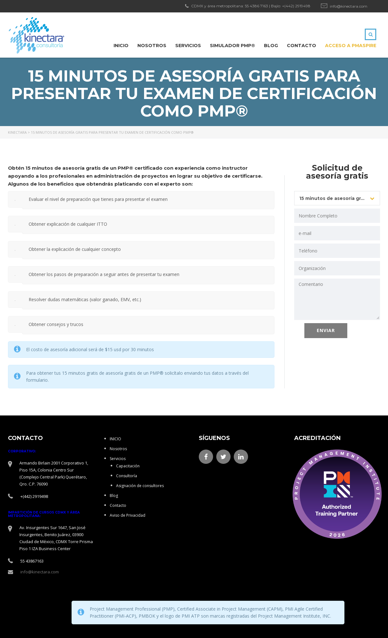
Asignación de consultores (140, 485)
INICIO (121, 45)
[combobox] (337, 198)
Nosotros (151, 45)
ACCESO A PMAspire (350, 45)
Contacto (301, 45)
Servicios (188, 45)
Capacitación (128, 466)
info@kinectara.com (348, 6)
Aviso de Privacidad (127, 515)
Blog (271, 45)
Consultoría (126, 475)
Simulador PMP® (232, 45)
